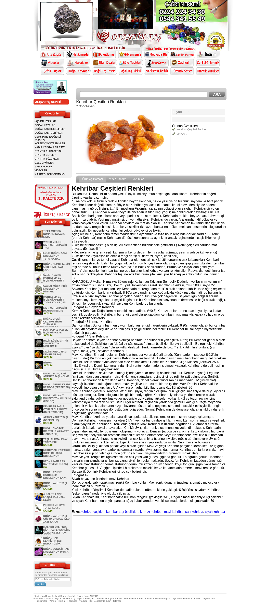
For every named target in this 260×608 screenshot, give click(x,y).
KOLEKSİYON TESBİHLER (50, 143)
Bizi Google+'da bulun (100, 601)
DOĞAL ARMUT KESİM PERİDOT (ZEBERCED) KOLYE (56, 387)
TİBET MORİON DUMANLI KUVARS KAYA (54, 234)
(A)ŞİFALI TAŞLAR (45, 121)
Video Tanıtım (117, 179)
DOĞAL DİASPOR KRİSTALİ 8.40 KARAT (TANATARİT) (56, 431)
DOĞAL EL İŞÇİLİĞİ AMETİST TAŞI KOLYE (56, 375)
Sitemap (117, 601)
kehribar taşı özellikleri (122, 511)
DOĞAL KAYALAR (45, 125)
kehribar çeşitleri (92, 511)
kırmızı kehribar (151, 511)
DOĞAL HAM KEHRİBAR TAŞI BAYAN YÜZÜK (52, 541)
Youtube (83, 601)
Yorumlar (138, 179)
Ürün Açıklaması (92, 179)
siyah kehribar (215, 511)
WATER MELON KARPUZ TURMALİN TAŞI (55, 245)
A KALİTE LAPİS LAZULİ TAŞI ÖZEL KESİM (54, 497)
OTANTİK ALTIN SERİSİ (48, 151)
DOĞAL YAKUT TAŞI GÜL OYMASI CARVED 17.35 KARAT (56, 519)
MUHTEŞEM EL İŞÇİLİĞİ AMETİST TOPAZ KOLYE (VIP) (54, 299)
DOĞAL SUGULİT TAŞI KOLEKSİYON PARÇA (56, 550)
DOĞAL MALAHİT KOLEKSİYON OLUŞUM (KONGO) (57, 398)
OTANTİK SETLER (45, 155)
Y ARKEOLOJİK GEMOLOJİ (50, 174)
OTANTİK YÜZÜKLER (47, 158)
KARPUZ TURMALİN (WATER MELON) (55, 309)
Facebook (72, 601)
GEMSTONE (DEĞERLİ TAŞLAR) (48, 138)
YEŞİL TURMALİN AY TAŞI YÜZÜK (55, 441)
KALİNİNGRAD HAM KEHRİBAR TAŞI (55, 353)
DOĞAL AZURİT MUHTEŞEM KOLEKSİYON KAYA (54, 475)
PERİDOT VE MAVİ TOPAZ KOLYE (54, 506)
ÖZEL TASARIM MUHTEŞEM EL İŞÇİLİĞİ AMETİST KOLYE (49, 279)
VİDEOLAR (41, 170)
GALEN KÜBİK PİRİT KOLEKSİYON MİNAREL (55, 289)
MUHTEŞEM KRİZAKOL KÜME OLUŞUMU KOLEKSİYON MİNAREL (52, 454)
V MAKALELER (43, 166)
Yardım (52, 601)
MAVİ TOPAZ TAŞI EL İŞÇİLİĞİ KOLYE (55, 331)
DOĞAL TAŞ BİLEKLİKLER (50, 129)
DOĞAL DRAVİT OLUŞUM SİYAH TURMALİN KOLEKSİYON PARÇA (48, 323)
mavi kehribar (173, 511)
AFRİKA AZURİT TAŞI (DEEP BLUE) (55, 419)
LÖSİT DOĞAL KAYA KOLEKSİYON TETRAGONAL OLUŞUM (51, 257)
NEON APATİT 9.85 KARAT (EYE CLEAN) (55, 463)
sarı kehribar (194, 511)
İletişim (61, 601)
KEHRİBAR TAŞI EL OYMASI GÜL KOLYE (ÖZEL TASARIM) (55, 409)
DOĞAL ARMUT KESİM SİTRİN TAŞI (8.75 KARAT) (56, 267)
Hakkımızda (41, 601)
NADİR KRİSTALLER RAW (50, 147)
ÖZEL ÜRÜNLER (44, 162)
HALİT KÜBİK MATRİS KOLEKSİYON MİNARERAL (56, 343)
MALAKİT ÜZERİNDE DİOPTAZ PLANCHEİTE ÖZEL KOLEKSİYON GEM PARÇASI (52, 531)
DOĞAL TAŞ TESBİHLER (49, 133)
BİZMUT (47, 362)
